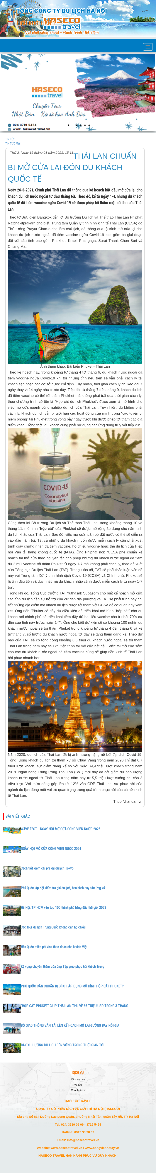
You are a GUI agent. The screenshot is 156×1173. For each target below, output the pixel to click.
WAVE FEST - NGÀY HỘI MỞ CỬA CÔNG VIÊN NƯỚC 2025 (60, 829)
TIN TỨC (10, 139)
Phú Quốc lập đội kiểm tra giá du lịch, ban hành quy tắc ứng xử (63, 888)
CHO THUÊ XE (78, 1090)
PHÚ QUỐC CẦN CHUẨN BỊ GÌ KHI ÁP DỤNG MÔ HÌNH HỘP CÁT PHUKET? (72, 986)
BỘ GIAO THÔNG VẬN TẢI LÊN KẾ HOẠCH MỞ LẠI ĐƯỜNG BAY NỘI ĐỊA (70, 1025)
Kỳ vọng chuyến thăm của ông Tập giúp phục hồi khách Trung (62, 967)
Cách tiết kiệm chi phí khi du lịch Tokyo (47, 868)
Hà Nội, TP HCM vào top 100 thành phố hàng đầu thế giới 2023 (63, 908)
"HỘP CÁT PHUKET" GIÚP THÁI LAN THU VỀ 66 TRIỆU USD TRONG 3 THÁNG (74, 1006)
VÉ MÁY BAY (78, 1079)
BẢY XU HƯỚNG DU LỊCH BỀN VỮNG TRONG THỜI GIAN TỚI (62, 1045)
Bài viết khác (17, 816)
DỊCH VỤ (78, 1073)
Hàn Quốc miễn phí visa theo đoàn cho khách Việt (54, 947)
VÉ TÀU (78, 1084)
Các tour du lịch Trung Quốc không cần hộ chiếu (53, 927)
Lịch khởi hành (36, 23)
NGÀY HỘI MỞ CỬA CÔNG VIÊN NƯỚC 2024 (51, 849)
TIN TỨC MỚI (12, 143)
